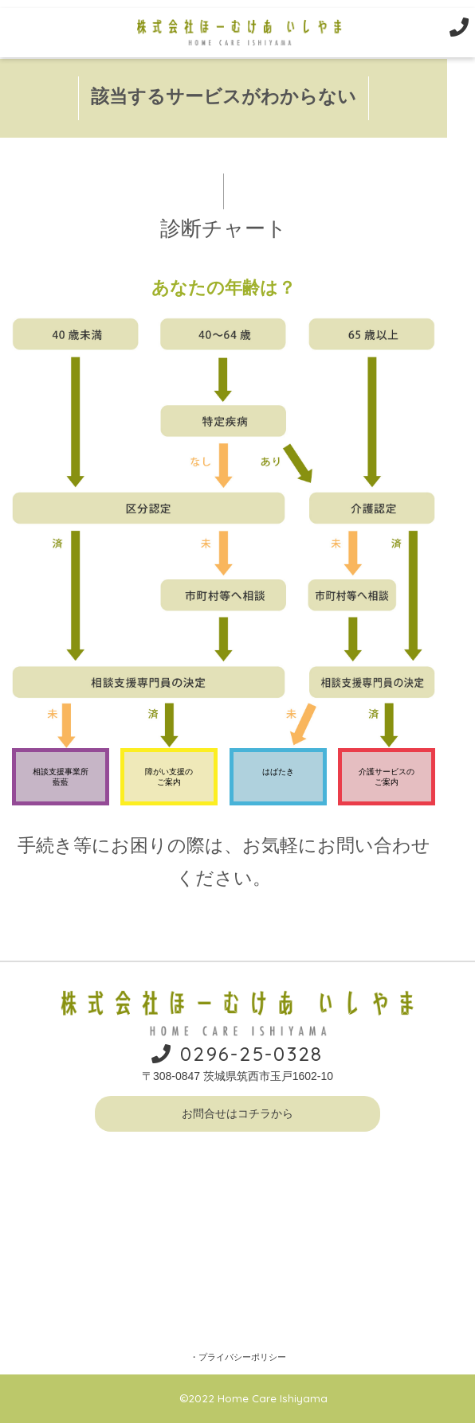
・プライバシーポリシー (238, 1357)
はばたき (278, 771)
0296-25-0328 (237, 1054)
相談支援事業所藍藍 (60, 776)
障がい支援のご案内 (169, 776)
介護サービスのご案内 (386, 776)
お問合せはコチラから (237, 1113)
